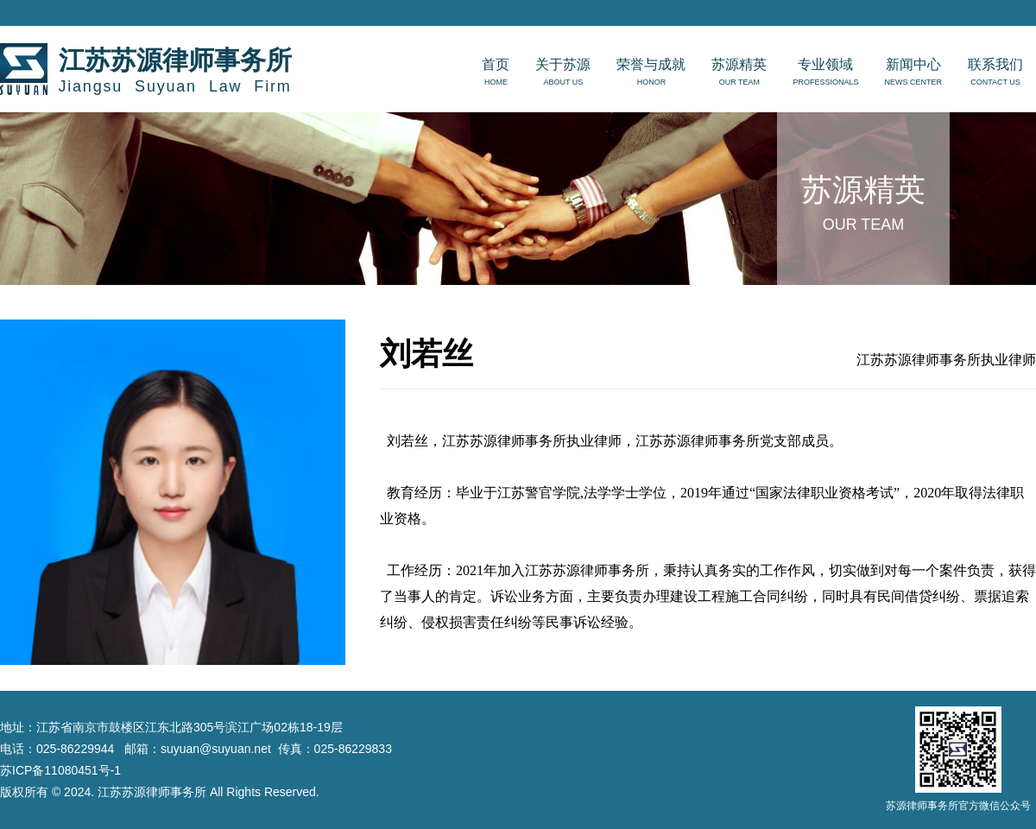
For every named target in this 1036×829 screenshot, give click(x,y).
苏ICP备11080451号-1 (60, 770)
